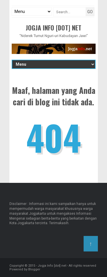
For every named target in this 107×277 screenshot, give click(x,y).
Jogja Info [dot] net (53, 27)
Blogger (34, 269)
